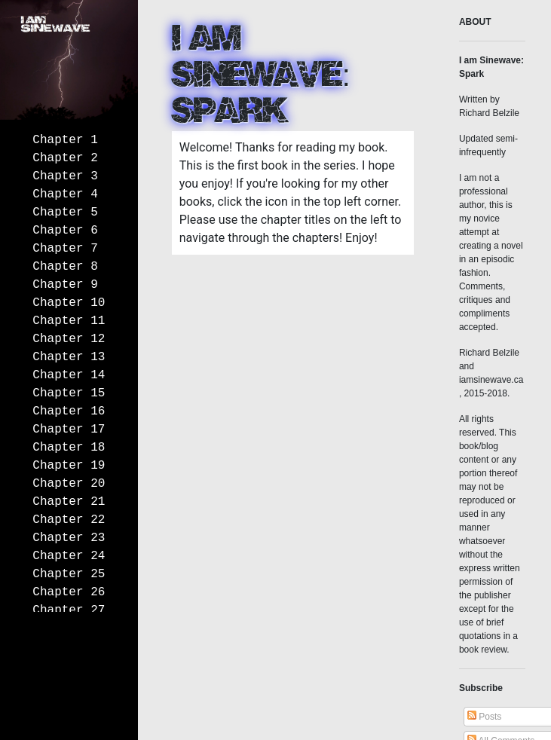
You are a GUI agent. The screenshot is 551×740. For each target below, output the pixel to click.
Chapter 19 (68, 465)
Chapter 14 (68, 375)
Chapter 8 (64, 267)
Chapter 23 (68, 538)
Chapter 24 (68, 556)
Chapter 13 (68, 357)
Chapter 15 (68, 393)
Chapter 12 (68, 339)
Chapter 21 (68, 502)
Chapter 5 (64, 212)
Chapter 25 (68, 574)
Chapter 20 (68, 484)
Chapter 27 (68, 610)
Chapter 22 (68, 520)
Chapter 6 (64, 230)
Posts (484, 716)
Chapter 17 (68, 429)
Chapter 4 (64, 194)
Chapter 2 (64, 158)
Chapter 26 (68, 592)
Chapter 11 (68, 321)
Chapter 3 (64, 176)
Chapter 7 (64, 248)
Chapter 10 (68, 303)
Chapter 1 (64, 140)
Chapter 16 (68, 411)
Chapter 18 (68, 447)
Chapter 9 (64, 285)
